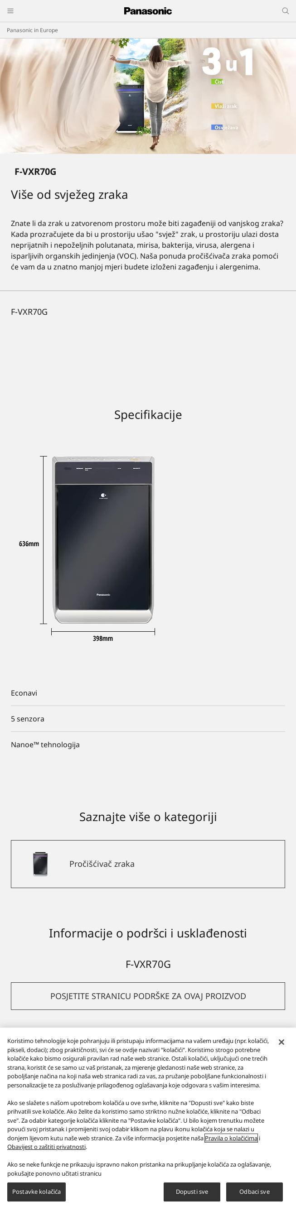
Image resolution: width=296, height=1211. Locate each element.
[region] (148, 1119)
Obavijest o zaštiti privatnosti (46, 1147)
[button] (148, 996)
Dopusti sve (192, 1191)
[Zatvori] (281, 1042)
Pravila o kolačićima (231, 1138)
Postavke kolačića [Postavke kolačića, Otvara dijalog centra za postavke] (36, 1191)
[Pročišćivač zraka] (148, 864)
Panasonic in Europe (32, 30)
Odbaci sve (254, 1191)
